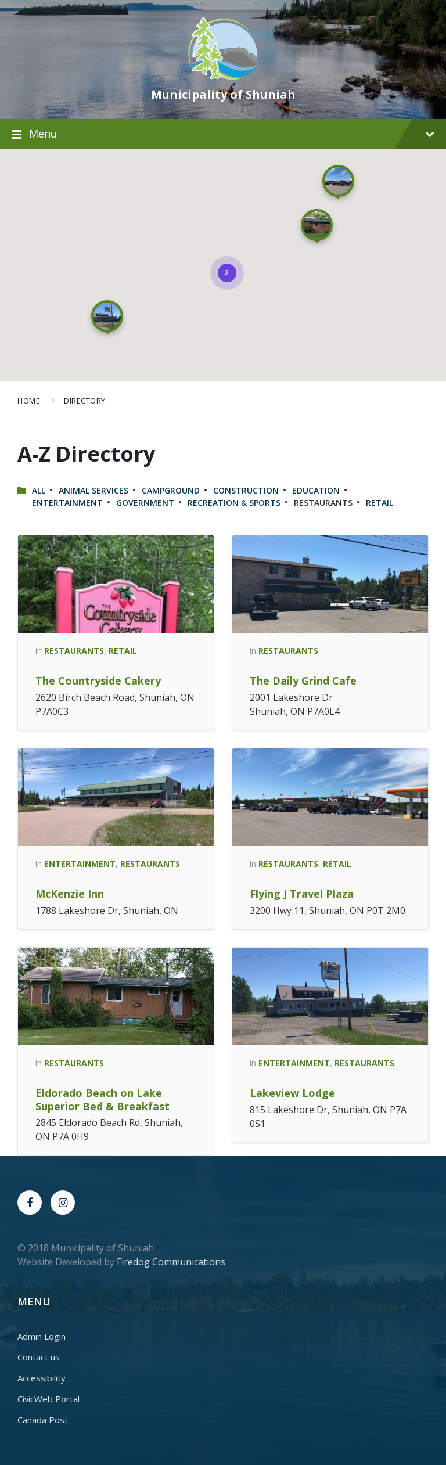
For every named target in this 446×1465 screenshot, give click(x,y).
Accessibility (41, 1378)
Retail (379, 502)
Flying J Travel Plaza (302, 894)
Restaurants (74, 650)
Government (145, 502)
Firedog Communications (171, 1261)
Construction (246, 490)
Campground (171, 490)
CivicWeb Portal (48, 1399)
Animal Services (93, 490)
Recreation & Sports (234, 502)
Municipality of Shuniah (223, 94)
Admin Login (41, 1336)
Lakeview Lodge (292, 1093)
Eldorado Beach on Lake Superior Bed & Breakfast (102, 1099)
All (38, 490)
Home (28, 400)
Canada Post (42, 1420)
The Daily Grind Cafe (303, 680)
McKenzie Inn (69, 894)
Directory (85, 400)
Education (316, 490)
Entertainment (67, 502)
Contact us (38, 1357)
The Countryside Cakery (98, 680)
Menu (231, 134)
